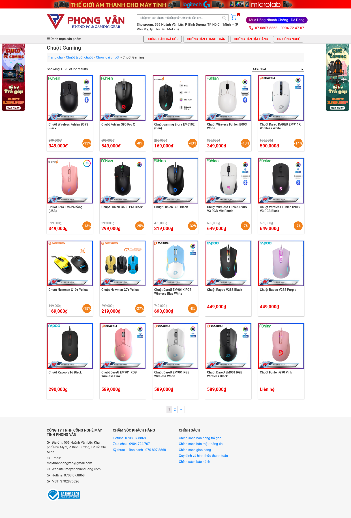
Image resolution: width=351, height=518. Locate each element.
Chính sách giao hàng (195, 450)
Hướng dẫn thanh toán (206, 39)
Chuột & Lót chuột (79, 57)
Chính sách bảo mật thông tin (201, 444)
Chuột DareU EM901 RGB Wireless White (172, 374)
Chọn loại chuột (107, 57)
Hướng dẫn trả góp (162, 39)
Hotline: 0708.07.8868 (129, 438)
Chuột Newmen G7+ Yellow (120, 290)
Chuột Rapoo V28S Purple (278, 290)
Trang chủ (55, 57)
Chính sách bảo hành (194, 462)
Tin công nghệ (288, 39)
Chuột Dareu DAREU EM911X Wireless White (280, 126)
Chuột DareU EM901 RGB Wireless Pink (119, 374)
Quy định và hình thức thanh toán (203, 456)
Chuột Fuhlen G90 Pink (276, 372)
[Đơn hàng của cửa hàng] (278, 69)
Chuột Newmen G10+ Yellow (68, 290)
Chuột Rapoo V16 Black (65, 372)
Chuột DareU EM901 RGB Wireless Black (224, 374)
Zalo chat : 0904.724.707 (132, 444)
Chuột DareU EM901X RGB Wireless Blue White (172, 291)
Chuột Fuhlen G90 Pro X (118, 124)
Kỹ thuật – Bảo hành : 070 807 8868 (140, 450)
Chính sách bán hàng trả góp (200, 438)
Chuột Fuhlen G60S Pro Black (122, 207)
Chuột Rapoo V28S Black (224, 290)
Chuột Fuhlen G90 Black (171, 207)
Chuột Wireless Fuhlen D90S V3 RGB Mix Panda (227, 209)
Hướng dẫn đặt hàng (251, 39)
